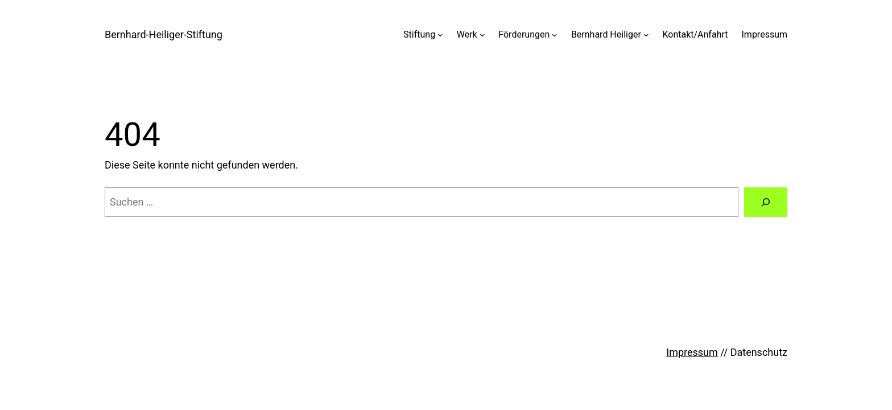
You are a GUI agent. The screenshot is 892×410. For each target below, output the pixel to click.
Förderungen (524, 34)
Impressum (765, 34)
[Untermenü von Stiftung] (440, 35)
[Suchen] (765, 202)
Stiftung (419, 34)
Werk (467, 34)
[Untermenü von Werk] (482, 35)
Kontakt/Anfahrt (695, 34)
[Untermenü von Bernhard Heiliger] (646, 35)
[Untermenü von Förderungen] (555, 35)
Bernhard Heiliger (606, 34)
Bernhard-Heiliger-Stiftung (163, 34)
